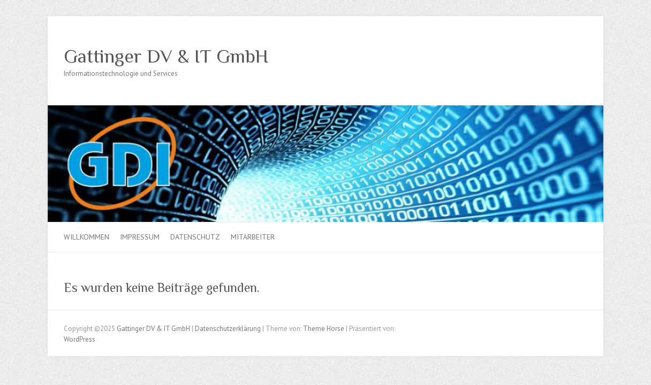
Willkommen (86, 237)
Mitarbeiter (253, 237)
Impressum (140, 237)
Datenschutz (195, 237)
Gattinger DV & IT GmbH (166, 56)
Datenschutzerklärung (228, 328)
